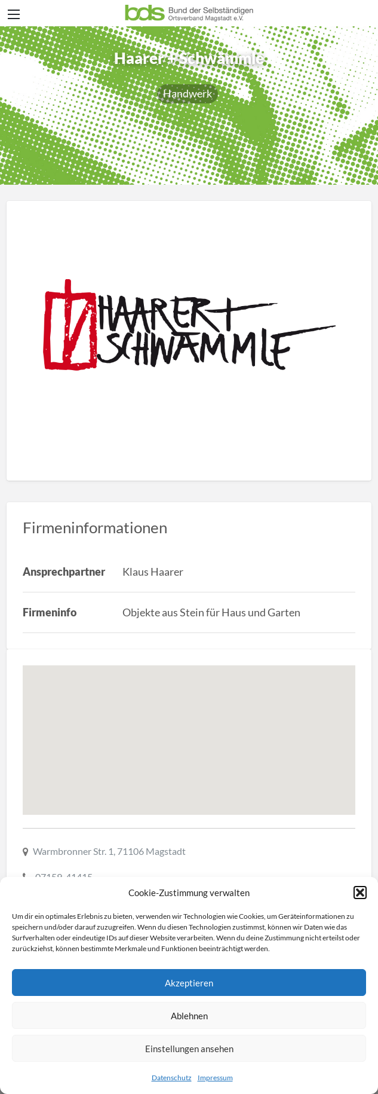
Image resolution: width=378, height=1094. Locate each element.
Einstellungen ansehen (189, 1048)
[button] (360, 893)
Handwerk (187, 93)
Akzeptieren (189, 982)
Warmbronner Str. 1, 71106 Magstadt (109, 851)
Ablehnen (189, 1015)
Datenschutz (172, 1077)
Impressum (215, 1077)
